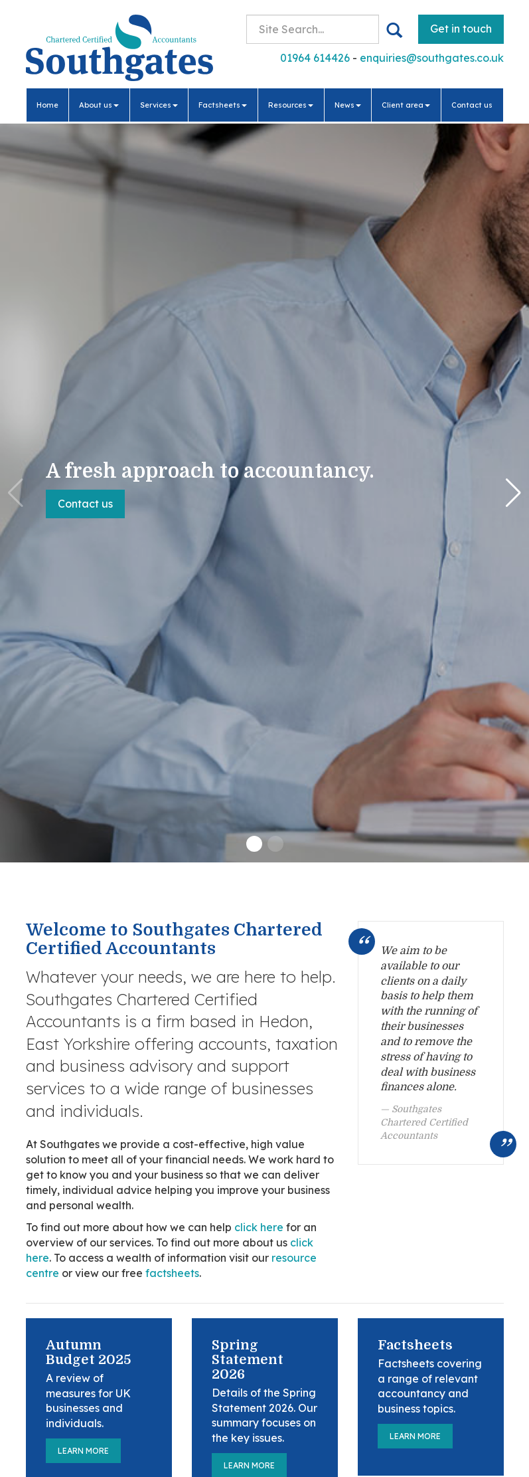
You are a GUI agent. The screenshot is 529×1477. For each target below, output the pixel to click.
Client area (406, 105)
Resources (290, 105)
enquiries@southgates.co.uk (432, 57)
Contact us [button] (85, 503)
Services (159, 105)
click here (258, 1227)
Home (47, 105)
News (348, 105)
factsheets (172, 1273)
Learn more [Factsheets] (415, 1436)
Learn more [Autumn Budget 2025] (83, 1451)
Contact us (471, 105)
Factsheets (222, 105)
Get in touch (461, 28)
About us (99, 105)
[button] (254, 844)
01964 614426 (315, 57)
